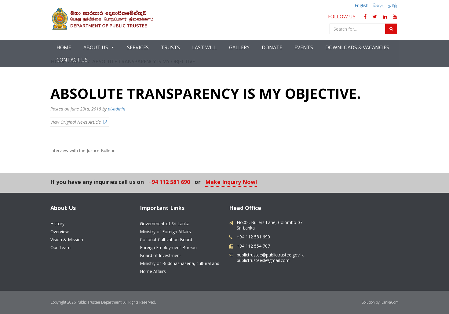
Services (138, 47)
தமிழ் (392, 5)
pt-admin (116, 109)
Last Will (204, 47)
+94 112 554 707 (253, 246)
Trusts (170, 47)
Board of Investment (160, 255)
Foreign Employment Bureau (168, 247)
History (57, 223)
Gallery (239, 47)
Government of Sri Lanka (164, 223)
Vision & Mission (66, 239)
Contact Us (72, 59)
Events (303, 47)
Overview (59, 231)
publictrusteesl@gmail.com (263, 260)
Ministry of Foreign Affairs (165, 231)
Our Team (60, 247)
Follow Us (343, 16)
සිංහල (378, 5)
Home (64, 47)
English (361, 5)
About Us (99, 47)
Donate (272, 47)
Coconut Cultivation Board (166, 239)
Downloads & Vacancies (357, 47)
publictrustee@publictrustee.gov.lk (270, 255)
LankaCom (390, 302)
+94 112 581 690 (169, 182)
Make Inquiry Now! (231, 182)
